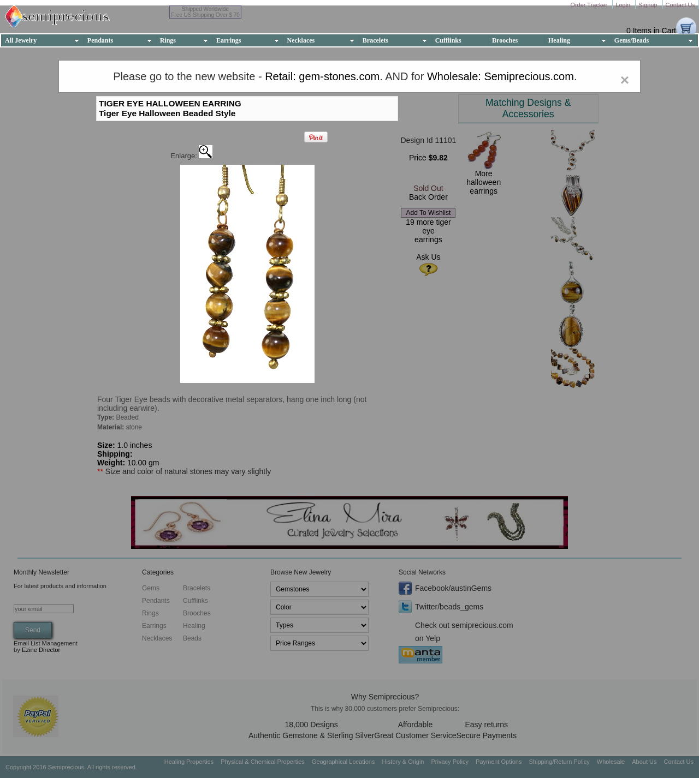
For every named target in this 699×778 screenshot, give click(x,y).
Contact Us (680, 5)
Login (623, 5)
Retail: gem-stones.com (322, 76)
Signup (648, 5)
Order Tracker (589, 5)
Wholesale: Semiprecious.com (500, 76)
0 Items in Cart (651, 30)
